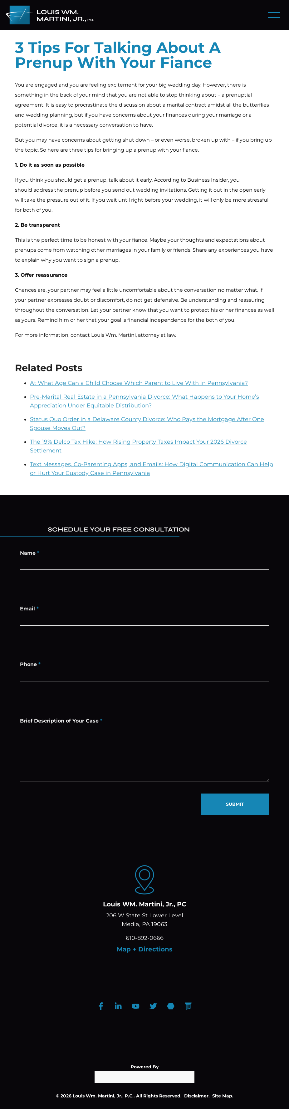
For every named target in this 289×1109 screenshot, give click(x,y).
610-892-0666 (145, 938)
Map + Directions (145, 949)
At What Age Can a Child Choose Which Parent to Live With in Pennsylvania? (139, 399)
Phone (30, 667)
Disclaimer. (197, 1096)
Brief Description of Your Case (61, 730)
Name (29, 556)
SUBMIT (235, 804)
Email (29, 611)
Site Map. (222, 1096)
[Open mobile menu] (274, 15)
